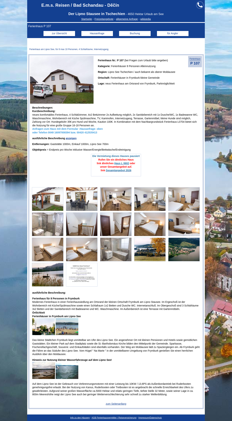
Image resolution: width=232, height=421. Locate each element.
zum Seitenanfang (116, 403)
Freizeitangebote (104, 19)
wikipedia (145, 19)
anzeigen (71, 138)
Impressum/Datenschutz (150, 417)
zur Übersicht (59, 33)
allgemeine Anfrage (127, 19)
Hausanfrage (97, 33)
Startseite (86, 19)
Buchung (135, 33)
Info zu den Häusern (80, 417)
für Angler (172, 33)
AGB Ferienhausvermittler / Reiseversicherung (114, 417)
